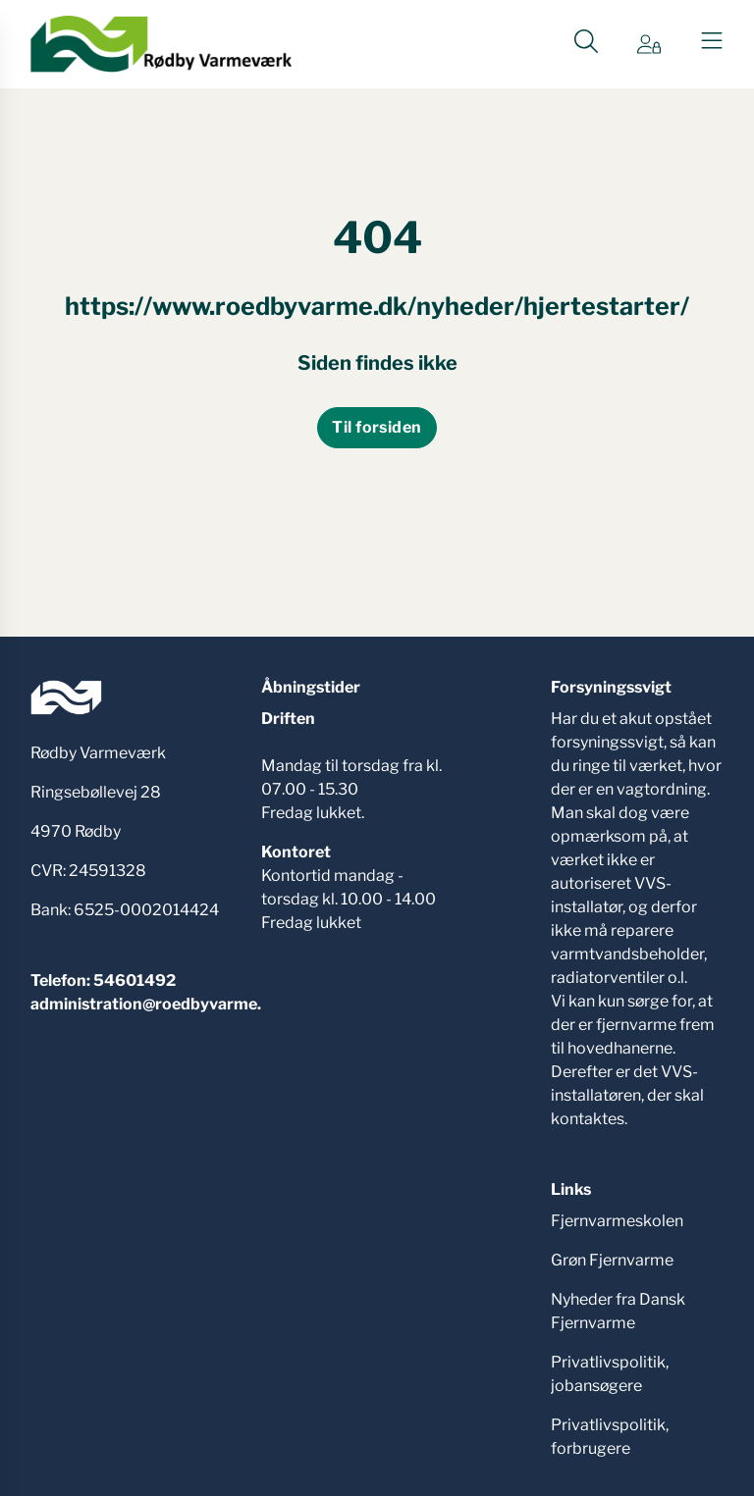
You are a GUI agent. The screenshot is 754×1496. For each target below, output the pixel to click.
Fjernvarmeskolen (617, 1221)
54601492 (134, 980)
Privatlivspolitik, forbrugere (610, 1437)
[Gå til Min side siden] (649, 44)
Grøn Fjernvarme (612, 1260)
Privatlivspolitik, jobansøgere (610, 1374)
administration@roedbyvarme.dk (155, 1004)
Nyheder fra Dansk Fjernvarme (618, 1311)
